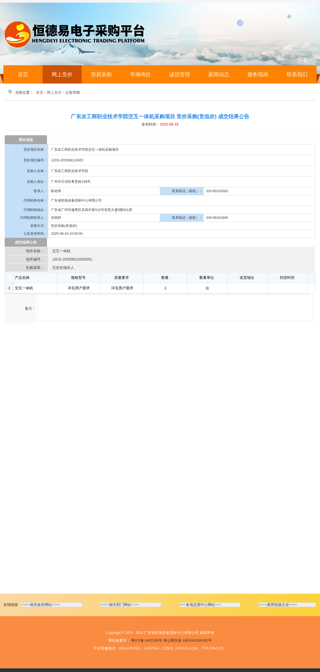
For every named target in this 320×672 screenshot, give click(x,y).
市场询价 (140, 74)
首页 (23, 74)
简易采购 (101, 74)
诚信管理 (179, 74)
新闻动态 (218, 74)
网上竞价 (62, 74)
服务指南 (257, 74)
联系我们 (297, 74)
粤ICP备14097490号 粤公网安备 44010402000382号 (171, 640)
